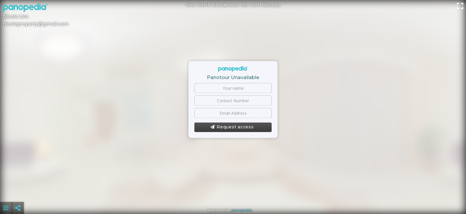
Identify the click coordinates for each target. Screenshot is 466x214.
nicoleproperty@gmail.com (36, 24)
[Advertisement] (233, 193)
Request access (232, 127)
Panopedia (242, 210)
